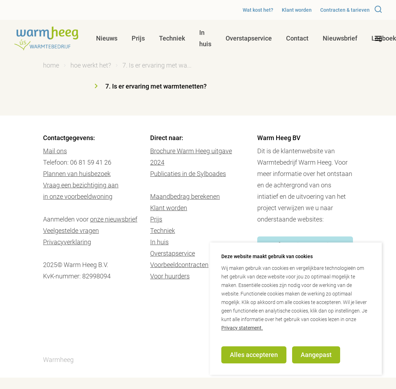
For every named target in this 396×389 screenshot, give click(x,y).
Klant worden (297, 10)
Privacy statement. (242, 328)
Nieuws (106, 38)
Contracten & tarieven (345, 10)
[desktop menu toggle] (378, 38)
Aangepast (316, 354)
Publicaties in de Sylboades (188, 173)
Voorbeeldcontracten (179, 264)
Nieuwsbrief (340, 38)
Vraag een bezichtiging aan (80, 185)
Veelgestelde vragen (71, 230)
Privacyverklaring (67, 242)
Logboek (383, 38)
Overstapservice (249, 38)
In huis (205, 38)
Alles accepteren (254, 354)
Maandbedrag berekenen (185, 196)
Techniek (172, 38)
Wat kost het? (258, 10)
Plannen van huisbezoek (77, 173)
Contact (297, 38)
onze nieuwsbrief (113, 219)
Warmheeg (58, 359)
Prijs (138, 38)
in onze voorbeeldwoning (77, 196)
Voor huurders (170, 276)
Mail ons (55, 151)
